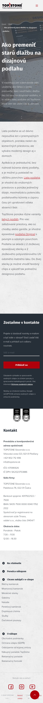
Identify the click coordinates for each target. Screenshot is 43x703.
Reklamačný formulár (12, 661)
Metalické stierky (10, 593)
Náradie (5, 602)
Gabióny (6, 597)
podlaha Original (25, 234)
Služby (5, 615)
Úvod (4, 24)
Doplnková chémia (11, 611)
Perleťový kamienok (11, 606)
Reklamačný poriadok (12, 656)
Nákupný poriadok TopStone (16, 651)
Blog (10, 24)
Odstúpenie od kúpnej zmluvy (16, 647)
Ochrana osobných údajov (22, 384)
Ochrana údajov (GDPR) (13, 642)
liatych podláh (10, 219)
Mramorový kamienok (12, 588)
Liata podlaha (32, 177)
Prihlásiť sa (21, 365)
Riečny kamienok (10, 584)
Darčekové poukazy (11, 620)
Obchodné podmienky (13, 638)
